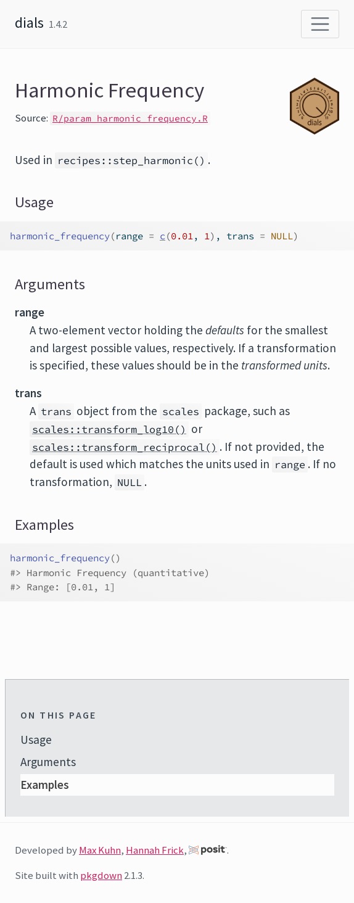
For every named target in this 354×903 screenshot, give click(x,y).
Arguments (48, 761)
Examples (44, 784)
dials (29, 22)
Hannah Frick (155, 850)
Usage (36, 739)
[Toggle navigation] (320, 24)
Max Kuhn (100, 850)
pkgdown (101, 875)
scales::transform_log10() (109, 429)
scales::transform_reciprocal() (124, 447)
